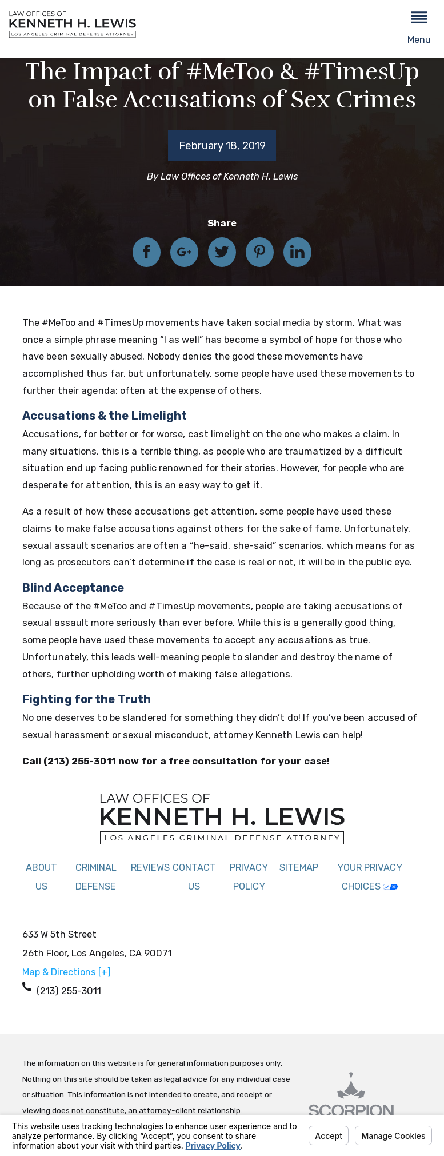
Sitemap (298, 867)
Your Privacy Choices (369, 877)
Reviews (150, 867)
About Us (41, 877)
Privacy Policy (249, 877)
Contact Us (194, 877)
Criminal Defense (96, 877)
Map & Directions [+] (66, 972)
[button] (419, 29)
